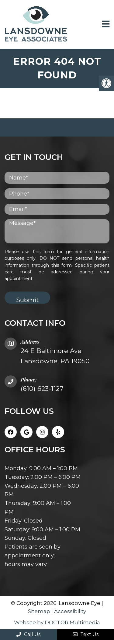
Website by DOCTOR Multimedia (57, 622)
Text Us (85, 634)
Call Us (28, 634)
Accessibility (70, 611)
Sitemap (39, 611)
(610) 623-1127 (42, 388)
